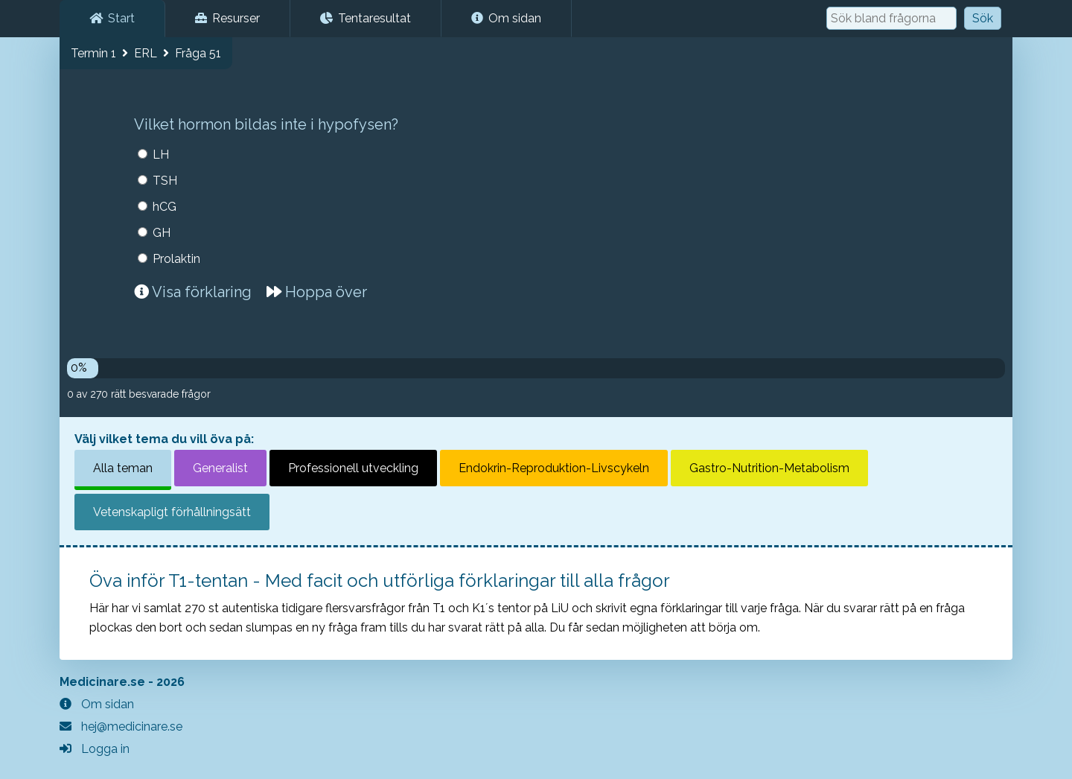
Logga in (95, 749)
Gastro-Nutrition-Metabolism (769, 468)
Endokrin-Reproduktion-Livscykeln (554, 468)
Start (112, 18)
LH (161, 154)
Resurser (227, 18)
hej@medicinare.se (121, 726)
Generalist (220, 468)
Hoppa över (317, 292)
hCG (164, 207)
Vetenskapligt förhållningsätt (172, 512)
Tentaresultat (365, 18)
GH (161, 233)
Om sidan (506, 18)
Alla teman (123, 468)
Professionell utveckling (353, 468)
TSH (165, 181)
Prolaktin (176, 259)
